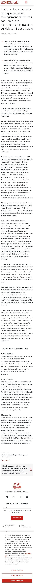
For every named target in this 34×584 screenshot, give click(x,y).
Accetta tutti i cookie (17, 580)
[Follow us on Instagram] (20, 497)
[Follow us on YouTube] (27, 497)
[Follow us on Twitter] (13, 497)
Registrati (17, 517)
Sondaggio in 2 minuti (8, 526)
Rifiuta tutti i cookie (17, 575)
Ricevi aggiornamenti (25, 526)
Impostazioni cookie (17, 570)
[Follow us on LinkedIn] (7, 497)
